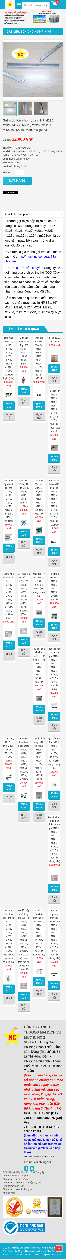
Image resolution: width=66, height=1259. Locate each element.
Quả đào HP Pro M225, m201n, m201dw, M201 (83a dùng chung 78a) (39, 584)
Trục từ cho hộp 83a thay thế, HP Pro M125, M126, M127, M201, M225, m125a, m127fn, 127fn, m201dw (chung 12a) (39, 932)
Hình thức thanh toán (13, 1186)
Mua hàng (9, 405)
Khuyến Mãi (9, 1192)
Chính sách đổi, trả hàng (15, 1179)
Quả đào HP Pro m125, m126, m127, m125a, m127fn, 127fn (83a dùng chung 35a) (54, 753)
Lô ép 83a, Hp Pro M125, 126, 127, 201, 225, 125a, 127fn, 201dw (8, 749)
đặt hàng (17, 180)
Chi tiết (9, 416)
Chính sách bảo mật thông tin (17, 1189)
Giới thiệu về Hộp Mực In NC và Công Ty (23, 1172)
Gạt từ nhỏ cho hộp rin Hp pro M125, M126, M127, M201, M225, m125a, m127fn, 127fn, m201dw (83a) (8, 595)
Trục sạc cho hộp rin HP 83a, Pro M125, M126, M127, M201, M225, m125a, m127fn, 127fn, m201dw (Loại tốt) (54, 502)
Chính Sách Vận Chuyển (15, 1175)
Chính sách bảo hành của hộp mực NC (23, 1182)
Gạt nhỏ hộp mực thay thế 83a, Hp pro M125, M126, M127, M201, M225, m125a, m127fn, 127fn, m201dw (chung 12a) (54, 839)
